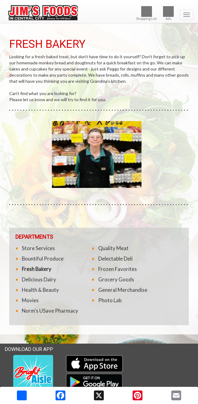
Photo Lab (110, 300)
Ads (168, 13)
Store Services (38, 248)
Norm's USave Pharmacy (50, 310)
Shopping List (146, 13)
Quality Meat (113, 248)
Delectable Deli (115, 258)
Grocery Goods (116, 279)
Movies (30, 300)
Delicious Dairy (39, 279)
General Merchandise (122, 290)
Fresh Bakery (36, 269)
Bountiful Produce (43, 258)
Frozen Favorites (117, 269)
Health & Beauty (40, 290)
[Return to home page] (99, 12)
